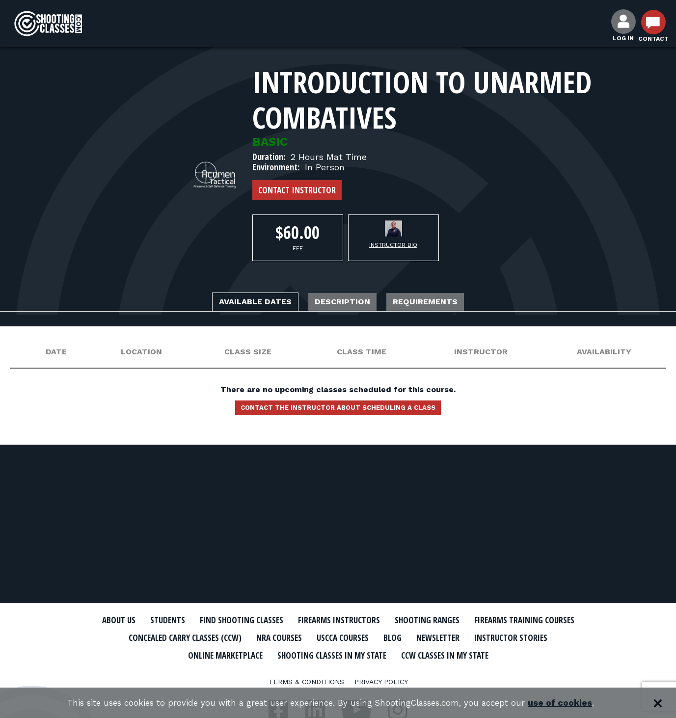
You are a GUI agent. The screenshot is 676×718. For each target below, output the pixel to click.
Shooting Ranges (507, 620)
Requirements (445, 303)
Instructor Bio (393, 244)
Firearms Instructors (405, 620)
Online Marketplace (349, 654)
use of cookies (573, 703)
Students (206, 620)
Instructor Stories (246, 654)
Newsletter (161, 654)
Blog (554, 637)
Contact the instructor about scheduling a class (338, 411)
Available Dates (237, 303)
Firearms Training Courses (171, 637)
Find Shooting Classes (292, 620)
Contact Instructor (297, 190)
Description (345, 303)
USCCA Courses (497, 637)
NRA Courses (424, 637)
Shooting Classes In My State (475, 654)
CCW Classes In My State (338, 671)
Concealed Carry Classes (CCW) (314, 637)
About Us (150, 620)
